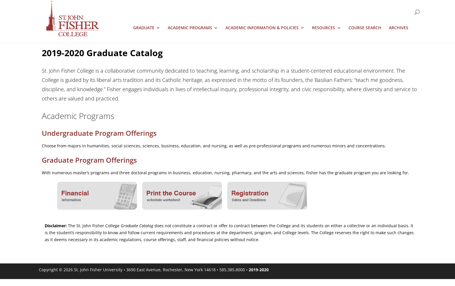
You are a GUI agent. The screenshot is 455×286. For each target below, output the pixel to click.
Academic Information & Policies (262, 28)
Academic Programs (190, 28)
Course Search (365, 28)
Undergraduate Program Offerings (99, 133)
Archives (398, 28)
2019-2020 (259, 269)
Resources (323, 28)
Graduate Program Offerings (89, 160)
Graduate (143, 28)
